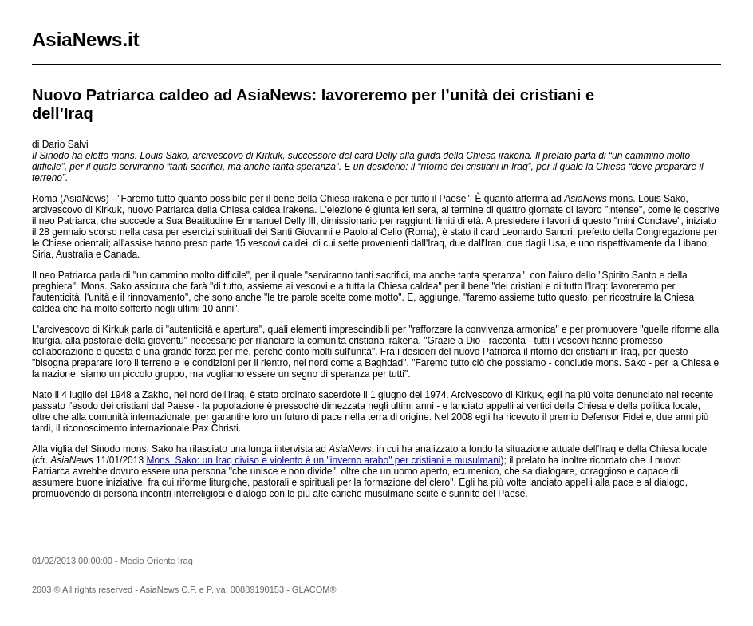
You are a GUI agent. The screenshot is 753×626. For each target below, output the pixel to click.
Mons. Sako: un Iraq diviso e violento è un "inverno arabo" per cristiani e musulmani (323, 460)
